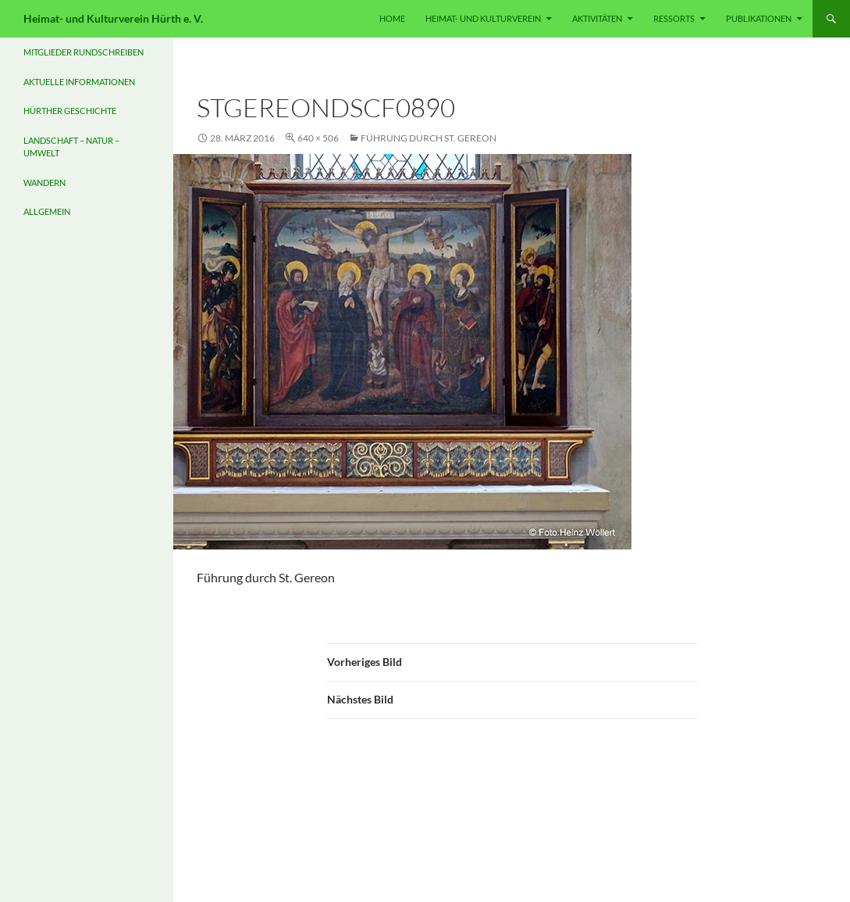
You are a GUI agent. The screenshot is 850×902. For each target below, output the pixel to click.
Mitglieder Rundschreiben (83, 52)
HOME (392, 18)
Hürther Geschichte (69, 111)
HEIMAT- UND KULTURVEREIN (483, 18)
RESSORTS (674, 18)
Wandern (44, 182)
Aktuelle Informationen (79, 82)
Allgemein (46, 211)
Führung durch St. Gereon (428, 138)
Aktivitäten (597, 18)
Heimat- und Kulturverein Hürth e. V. (113, 18)
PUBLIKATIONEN (758, 18)
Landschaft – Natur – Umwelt (71, 147)
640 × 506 (318, 138)
